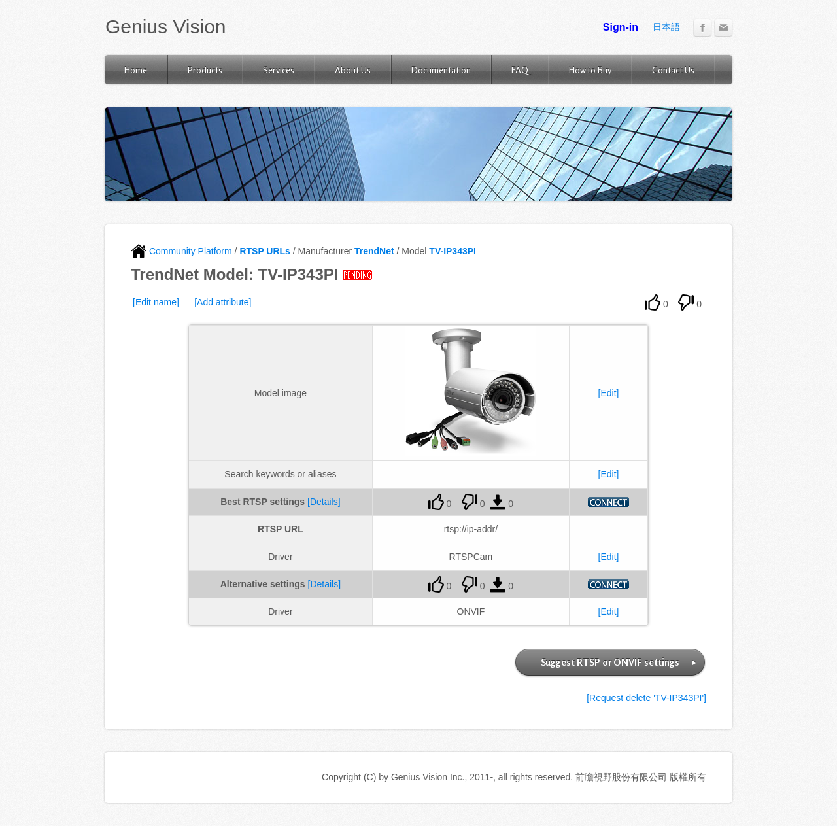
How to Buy (590, 69)
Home (135, 69)
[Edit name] (156, 302)
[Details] (324, 501)
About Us (353, 69)
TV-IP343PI (452, 251)
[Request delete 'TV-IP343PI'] (646, 698)
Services (278, 69)
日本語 (666, 27)
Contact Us (673, 69)
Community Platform (181, 251)
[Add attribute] (222, 302)
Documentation (441, 69)
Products (205, 69)
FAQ (519, 69)
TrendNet (374, 251)
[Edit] (608, 393)
